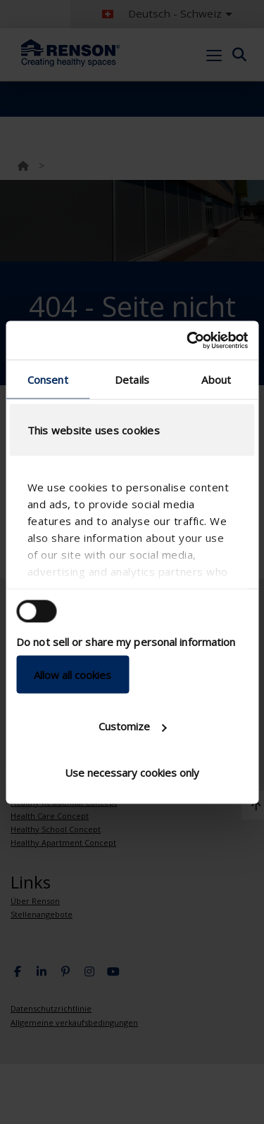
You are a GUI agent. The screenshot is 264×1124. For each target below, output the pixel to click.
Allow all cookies (72, 674)
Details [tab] (132, 380)
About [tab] (216, 380)
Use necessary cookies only (132, 772)
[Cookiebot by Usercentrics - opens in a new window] (188, 340)
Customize (133, 726)
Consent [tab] (47, 380)
